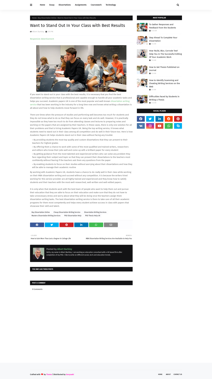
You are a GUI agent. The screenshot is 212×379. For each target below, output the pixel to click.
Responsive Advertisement (42, 39)
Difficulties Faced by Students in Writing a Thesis (164, 98)
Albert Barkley (38, 32)
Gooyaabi (70, 374)
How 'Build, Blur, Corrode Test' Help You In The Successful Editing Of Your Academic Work (165, 53)
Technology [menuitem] (111, 5)
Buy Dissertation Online (47, 18)
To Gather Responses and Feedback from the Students (162, 26)
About (168, 374)
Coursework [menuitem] (96, 5)
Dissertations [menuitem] (65, 5)
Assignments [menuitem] (81, 5)
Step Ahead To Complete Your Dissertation (163, 39)
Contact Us (178, 374)
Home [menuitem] (42, 5)
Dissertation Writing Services (95, 212)
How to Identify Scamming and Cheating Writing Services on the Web (164, 83)
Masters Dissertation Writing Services (46, 216)
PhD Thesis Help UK (92, 216)
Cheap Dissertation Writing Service (67, 212)
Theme (49, 374)
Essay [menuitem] (51, 5)
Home (34, 18)
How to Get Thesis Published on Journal (164, 69)
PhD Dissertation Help (72, 216)
